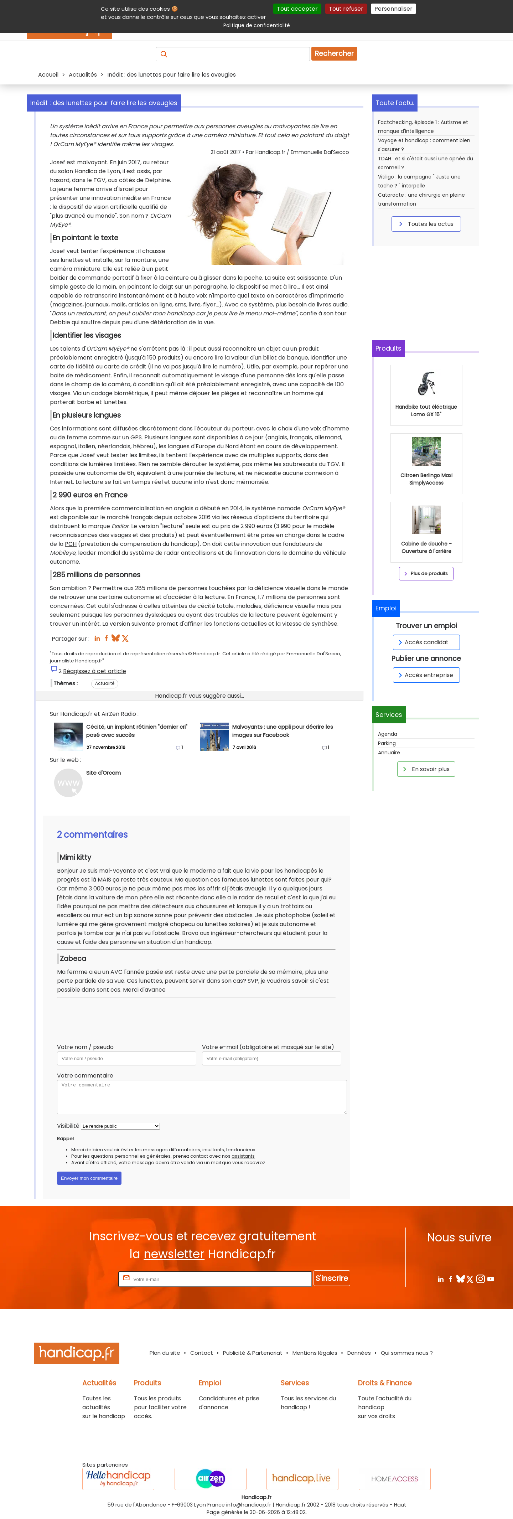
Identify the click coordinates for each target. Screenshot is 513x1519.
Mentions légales (314, 1353)
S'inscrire (332, 1278)
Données (359, 1353)
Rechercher (334, 53)
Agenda (387, 734)
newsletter (174, 1254)
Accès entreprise (424, 675)
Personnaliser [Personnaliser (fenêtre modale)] (393, 9)
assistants (243, 1156)
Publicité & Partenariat (253, 1353)
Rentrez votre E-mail (88, 1279)
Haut (400, 1504)
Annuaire (389, 752)
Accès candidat (422, 642)
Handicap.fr (291, 1504)
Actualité (104, 683)
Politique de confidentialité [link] (256, 25)
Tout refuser (346, 9)
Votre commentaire (85, 1075)
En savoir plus (425, 769)
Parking (387, 743)
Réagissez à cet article (94, 671)
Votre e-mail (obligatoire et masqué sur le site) (268, 1047)
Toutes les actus (425, 223)
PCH (71, 544)
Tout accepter (297, 9)
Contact (201, 1353)
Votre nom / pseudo (85, 1047)
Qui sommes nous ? (407, 1353)
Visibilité (68, 1126)
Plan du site (165, 1353)
